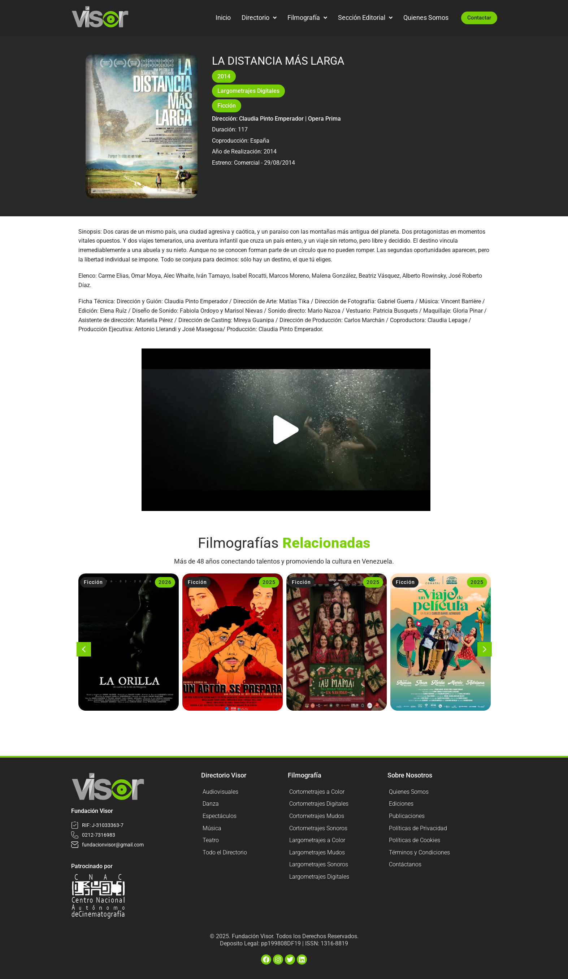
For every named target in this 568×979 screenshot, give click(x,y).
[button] (286, 429)
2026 (165, 582)
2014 (223, 76)
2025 (269, 582)
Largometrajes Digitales (248, 90)
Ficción (226, 105)
